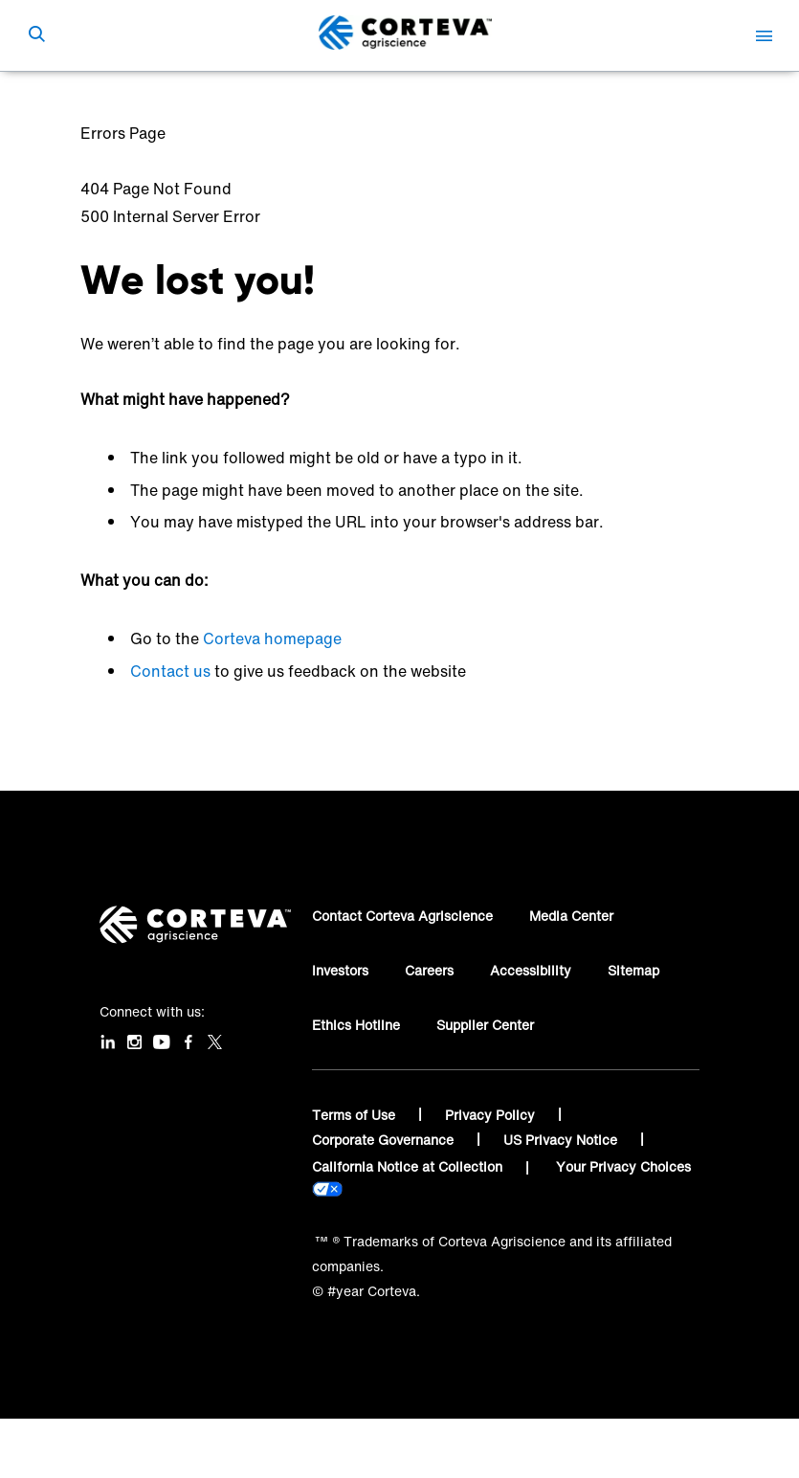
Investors (340, 970)
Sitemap (633, 970)
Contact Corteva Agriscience (402, 916)
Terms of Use (355, 1115)
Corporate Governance (384, 1140)
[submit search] (36, 35)
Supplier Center (485, 1025)
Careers (429, 970)
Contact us (170, 671)
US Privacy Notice (562, 1140)
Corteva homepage (272, 638)
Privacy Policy (492, 1115)
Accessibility (530, 970)
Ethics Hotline (356, 1025)
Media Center (571, 916)
